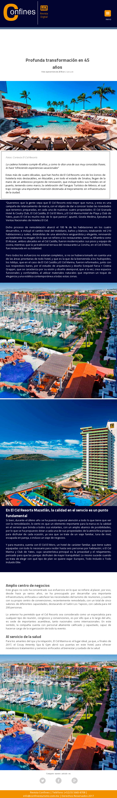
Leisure (70, 71)
